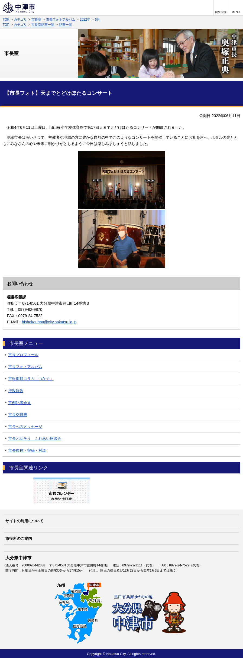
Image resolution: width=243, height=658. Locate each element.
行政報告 (15, 391)
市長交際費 (17, 414)
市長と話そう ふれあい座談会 (34, 438)
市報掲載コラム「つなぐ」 (31, 378)
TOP (6, 19)
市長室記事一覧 (42, 25)
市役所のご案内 (18, 538)
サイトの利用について (24, 521)
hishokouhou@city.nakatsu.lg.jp (49, 322)
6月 (97, 19)
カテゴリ (20, 19)
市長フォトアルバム (60, 19)
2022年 (85, 19)
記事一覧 (65, 25)
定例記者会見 (19, 403)
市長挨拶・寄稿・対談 (27, 450)
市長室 (36, 19)
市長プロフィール (23, 355)
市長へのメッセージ (25, 426)
